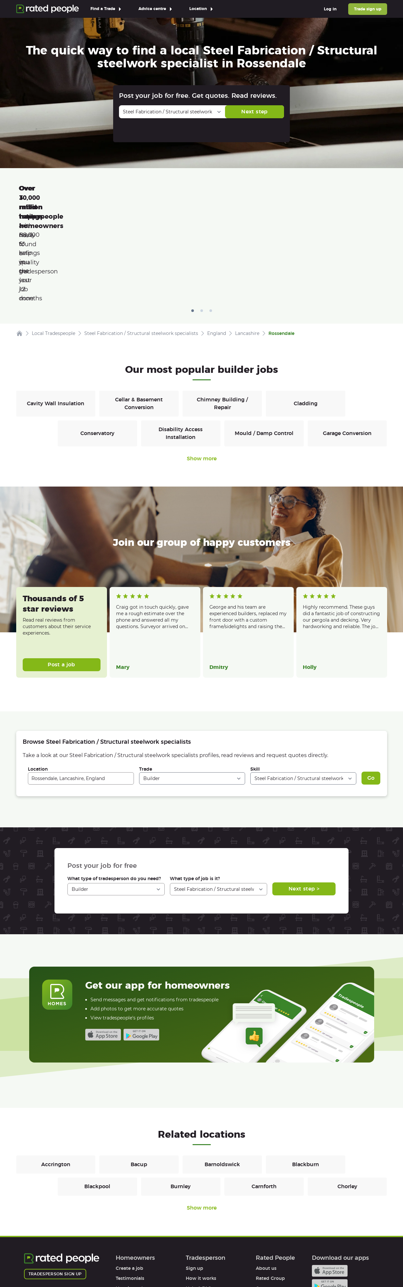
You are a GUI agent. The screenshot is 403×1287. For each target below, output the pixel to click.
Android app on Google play (141, 943)
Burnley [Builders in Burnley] (181, 1095)
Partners (265, 1207)
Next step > (304, 797)
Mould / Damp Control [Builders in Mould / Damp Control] (264, 342)
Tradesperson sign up (55, 1182)
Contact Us (181, 1263)
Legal (262, 1227)
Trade (145, 677)
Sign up (194, 1176)
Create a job (129, 1176)
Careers (264, 1197)
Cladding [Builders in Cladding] (305, 312)
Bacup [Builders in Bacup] (139, 1073)
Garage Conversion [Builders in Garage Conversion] (347, 342)
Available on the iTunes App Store (103, 943)
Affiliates (266, 1217)
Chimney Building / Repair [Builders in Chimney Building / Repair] (222, 312)
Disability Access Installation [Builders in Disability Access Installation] (181, 342)
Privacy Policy (81, 1263)
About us (266, 1176)
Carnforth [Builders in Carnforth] (264, 1095)
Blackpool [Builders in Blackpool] (97, 1095)
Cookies (117, 1263)
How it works (131, 1197)
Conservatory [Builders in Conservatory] (97, 342)
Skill (255, 677)
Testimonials (130, 1186)
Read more (127, 542)
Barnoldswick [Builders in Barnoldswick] (222, 1073)
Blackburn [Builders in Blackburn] (305, 1073)
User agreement (134, 1217)
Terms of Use (38, 1263)
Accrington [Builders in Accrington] (55, 1073)
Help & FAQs (130, 1207)
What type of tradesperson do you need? (114, 787)
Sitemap (147, 1263)
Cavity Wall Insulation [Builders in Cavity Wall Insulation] (55, 312)
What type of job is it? (195, 787)
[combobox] (81, 687)
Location (38, 677)
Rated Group (270, 1186)
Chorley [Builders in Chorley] (347, 1095)
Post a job (61, 573)
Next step (254, 112)
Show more (202, 367)
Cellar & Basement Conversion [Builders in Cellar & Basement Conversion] (139, 312)
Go (371, 686)
